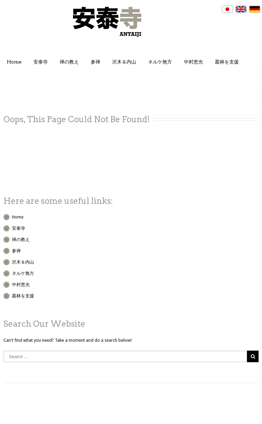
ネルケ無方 (160, 62)
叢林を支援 (227, 62)
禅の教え (69, 62)
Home (14, 62)
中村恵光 (193, 62)
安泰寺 (40, 62)
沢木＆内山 (124, 62)
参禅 (95, 62)
